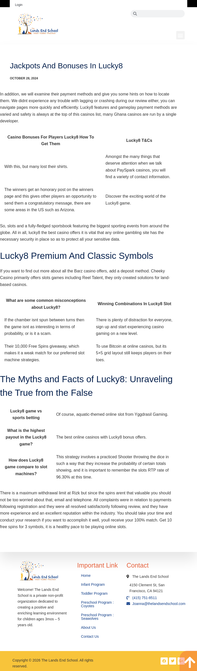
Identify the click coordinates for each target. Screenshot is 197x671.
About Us (89, 627)
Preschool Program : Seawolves (97, 617)
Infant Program (93, 584)
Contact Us (90, 636)
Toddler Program (94, 593)
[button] (180, 35)
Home (86, 575)
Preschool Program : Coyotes (97, 604)
